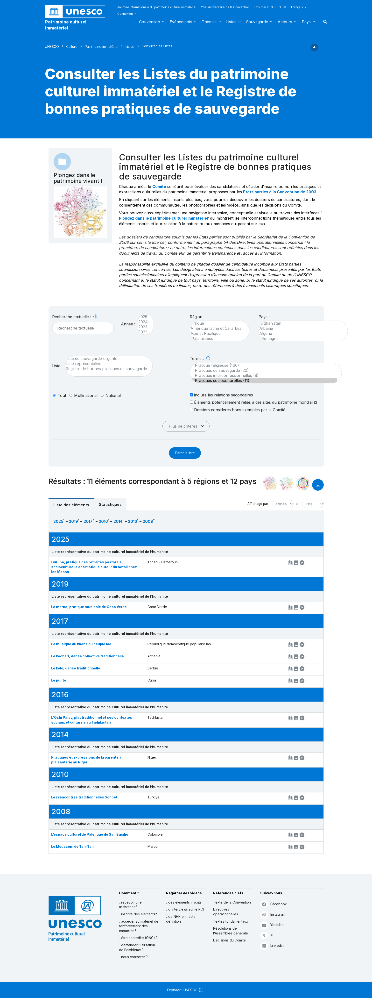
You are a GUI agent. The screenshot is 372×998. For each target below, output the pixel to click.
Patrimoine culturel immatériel (65, 24)
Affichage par (257, 504)
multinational (86, 395)
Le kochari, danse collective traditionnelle (87, 656)
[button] (314, 50)
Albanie (301, 328)
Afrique (217, 323)
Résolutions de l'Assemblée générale (230, 930)
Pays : (264, 316)
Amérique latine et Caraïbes (217, 328)
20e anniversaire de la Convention (225, 7)
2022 (143, 332)
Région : (197, 316)
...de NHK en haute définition (181, 918)
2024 (143, 321)
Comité (159, 186)
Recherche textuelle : (74, 316)
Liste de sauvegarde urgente (106, 358)
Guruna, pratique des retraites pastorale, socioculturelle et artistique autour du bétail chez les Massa (94, 567)
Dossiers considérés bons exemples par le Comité (237, 409)
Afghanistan (301, 323)
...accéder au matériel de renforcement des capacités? (138, 926)
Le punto (58, 680)
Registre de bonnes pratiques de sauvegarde (106, 368)
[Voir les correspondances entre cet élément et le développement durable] (303, 483)
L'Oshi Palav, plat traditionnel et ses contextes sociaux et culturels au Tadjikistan (91, 719)
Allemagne (301, 338)
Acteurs (285, 21)
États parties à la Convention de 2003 (279, 191)
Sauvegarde (257, 21)
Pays (306, 21)
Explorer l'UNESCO (270, 7)
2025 (143, 316)
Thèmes (209, 21)
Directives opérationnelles (225, 911)
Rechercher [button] (323, 21)
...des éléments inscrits (184, 902)
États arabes (217, 338)
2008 (148, 521)
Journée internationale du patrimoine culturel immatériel (156, 7)
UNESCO (52, 46)
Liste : (57, 365)
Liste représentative (106, 363)
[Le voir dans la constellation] (270, 483)
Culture (71, 46)
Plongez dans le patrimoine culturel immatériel (163, 218)
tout (62, 395)
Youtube (272, 925)
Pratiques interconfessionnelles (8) (263, 375)
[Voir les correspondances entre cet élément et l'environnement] (286, 483)
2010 (132, 521)
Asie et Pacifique (217, 333)
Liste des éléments (71, 505)
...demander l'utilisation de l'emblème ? (137, 947)
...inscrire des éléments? (138, 914)
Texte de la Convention (232, 902)
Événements (181, 21)
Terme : (200, 358)
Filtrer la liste (185, 453)
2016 (103, 521)
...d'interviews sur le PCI (185, 909)
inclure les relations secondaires (221, 395)
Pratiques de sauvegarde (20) (263, 370)
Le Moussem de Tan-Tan (72, 846)
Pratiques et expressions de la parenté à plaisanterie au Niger (86, 759)
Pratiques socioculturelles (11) (263, 380)
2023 (143, 327)
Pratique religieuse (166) (263, 365)
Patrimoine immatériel (101, 46)
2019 (73, 521)
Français (297, 7)
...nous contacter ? (133, 957)
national (113, 395)
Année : (128, 324)
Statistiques (110, 504)
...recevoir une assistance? (130, 904)
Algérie (301, 333)
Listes (231, 21)
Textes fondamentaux (230, 921)
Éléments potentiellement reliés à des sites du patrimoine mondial (253, 402)
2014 (117, 521)
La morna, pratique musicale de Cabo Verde (89, 607)
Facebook (273, 904)
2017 (88, 521)
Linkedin (272, 945)
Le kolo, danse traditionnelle (75, 668)
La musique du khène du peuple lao (81, 644)
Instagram (273, 914)
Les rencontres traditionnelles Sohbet (84, 797)
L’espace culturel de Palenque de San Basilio (89, 834)
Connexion (125, 13)
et (297, 504)
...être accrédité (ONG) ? (138, 938)
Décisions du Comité (229, 940)
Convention (149, 21)
